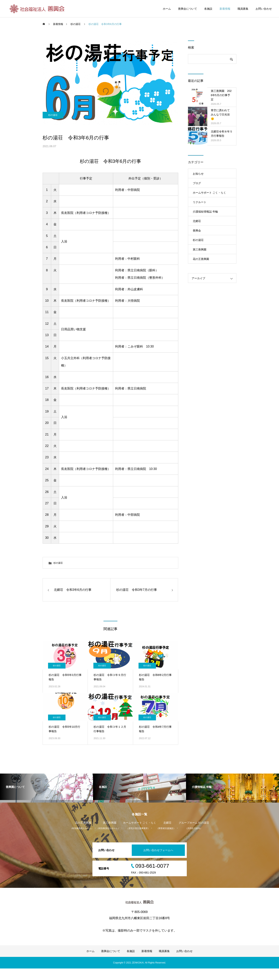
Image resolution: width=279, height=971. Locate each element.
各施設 (208, 8)
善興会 (197, 230)
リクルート (199, 202)
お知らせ (198, 173)
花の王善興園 (201, 258)
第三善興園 (199, 249)
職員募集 (243, 8)
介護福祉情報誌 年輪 (205, 211)
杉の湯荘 (53, 122)
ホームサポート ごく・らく (209, 192)
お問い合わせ (264, 8)
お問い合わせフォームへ (158, 852)
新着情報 (225, 8)
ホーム (167, 8)
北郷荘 (197, 221)
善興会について (187, 8)
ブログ (197, 183)
